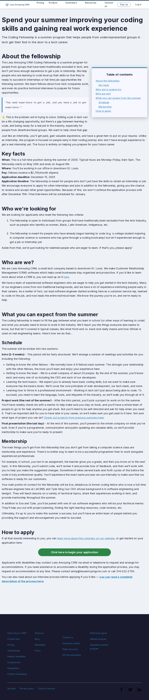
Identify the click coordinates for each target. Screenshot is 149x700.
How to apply (103, 111)
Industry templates (16, 656)
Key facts (104, 85)
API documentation (71, 655)
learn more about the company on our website (86, 538)
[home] (18, 5)
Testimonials (13, 650)
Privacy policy (27, 688)
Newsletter (40, 645)
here (66, 276)
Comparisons (13, 662)
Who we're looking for (108, 89)
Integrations (13, 668)
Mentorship (105, 106)
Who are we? (103, 93)
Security (11, 688)
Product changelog (17, 674)
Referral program (98, 633)
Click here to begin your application (74, 552)
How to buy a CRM (16, 633)
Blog (37, 639)
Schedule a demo (71, 643)
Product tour (13, 639)
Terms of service (46, 688)
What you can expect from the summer (118, 98)
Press (38, 650)
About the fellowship (107, 80)
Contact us (67, 637)
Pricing (10, 645)
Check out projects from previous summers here (74, 417)
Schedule (104, 102)
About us (39, 633)
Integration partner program (99, 647)
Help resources (70, 649)
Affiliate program (98, 639)
